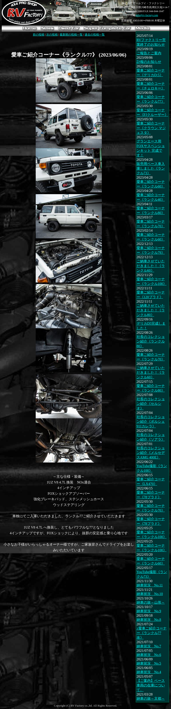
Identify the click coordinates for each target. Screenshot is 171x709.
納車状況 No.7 (149, 646)
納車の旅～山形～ (151, 602)
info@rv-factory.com (147, 15)
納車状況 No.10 (150, 594)
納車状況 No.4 (149, 672)
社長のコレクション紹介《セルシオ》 (151, 403)
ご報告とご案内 (149, 53)
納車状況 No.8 (149, 620)
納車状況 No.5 (149, 663)
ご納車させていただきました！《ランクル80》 (151, 310)
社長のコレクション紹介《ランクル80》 (151, 341)
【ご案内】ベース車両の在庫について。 (151, 685)
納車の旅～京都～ (151, 698)
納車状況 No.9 (149, 611)
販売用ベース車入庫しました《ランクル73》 (151, 168)
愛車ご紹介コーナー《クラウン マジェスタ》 (151, 128)
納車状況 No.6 (149, 655)
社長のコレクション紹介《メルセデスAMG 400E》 (151, 452)
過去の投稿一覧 (95, 34)
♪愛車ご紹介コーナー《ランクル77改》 (152, 632)
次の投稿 (52, 34)
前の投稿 (38, 34)
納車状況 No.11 (150, 585)
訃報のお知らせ (149, 62)
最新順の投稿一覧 (71, 34)
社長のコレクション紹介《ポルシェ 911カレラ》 (151, 421)
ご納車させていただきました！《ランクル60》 (151, 265)
